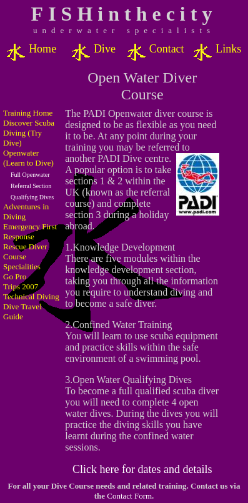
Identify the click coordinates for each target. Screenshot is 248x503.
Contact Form (129, 496)
